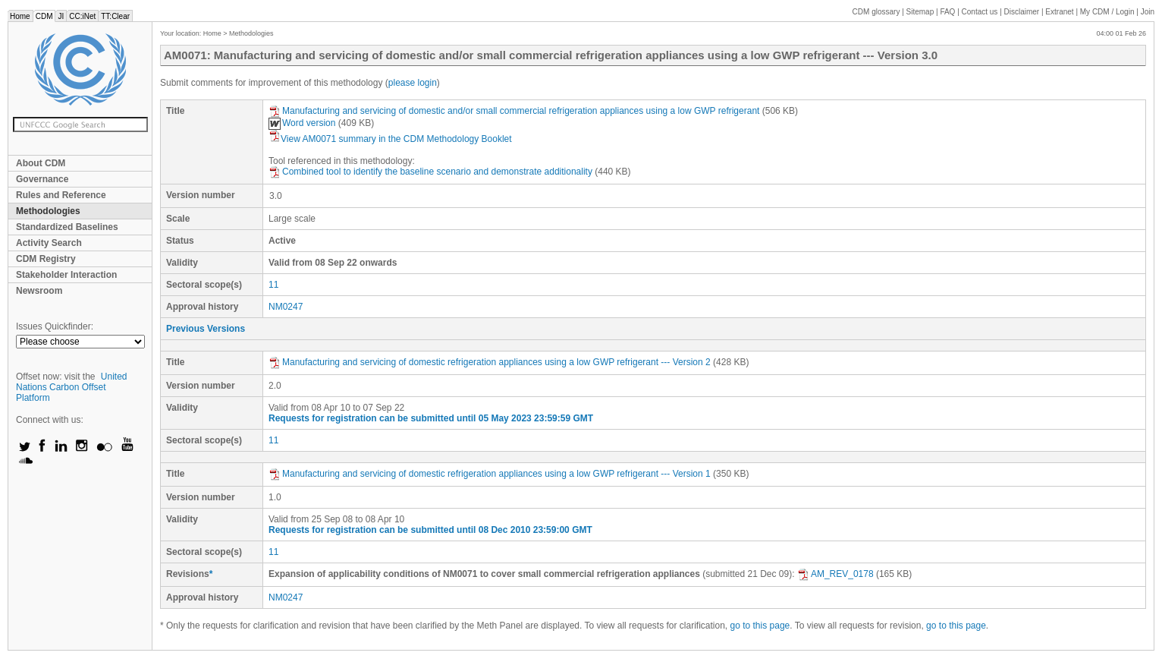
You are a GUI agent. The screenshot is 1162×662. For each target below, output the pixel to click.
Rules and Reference (61, 195)
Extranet (1059, 12)
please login (412, 82)
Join (1147, 12)
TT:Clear (115, 16)
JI (61, 16)
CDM (44, 16)
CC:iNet (82, 16)
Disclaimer (1022, 12)
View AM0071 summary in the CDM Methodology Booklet (390, 139)
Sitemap (920, 12)
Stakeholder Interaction (66, 275)
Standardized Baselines (67, 227)
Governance (42, 179)
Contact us (980, 12)
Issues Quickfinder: (54, 326)
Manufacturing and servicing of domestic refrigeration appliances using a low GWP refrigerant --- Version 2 (490, 362)
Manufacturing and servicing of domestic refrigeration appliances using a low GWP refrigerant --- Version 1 (490, 473)
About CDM (40, 163)
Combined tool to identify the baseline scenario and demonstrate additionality (430, 171)
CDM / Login (1108, 12)
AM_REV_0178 (835, 574)
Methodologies (48, 211)
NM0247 (286, 306)
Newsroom (39, 290)
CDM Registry (46, 259)
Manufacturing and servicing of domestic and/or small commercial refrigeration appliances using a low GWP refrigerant (514, 111)
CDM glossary (876, 12)
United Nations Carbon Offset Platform (71, 387)
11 (273, 284)
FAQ (947, 12)
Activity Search (49, 243)
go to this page (760, 625)
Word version (302, 123)
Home (20, 16)
